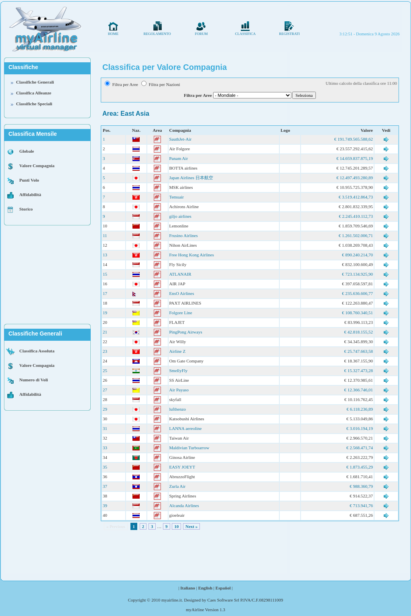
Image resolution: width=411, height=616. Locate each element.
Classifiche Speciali (34, 103)
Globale (26, 151)
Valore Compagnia (37, 165)
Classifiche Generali (35, 82)
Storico (26, 209)
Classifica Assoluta (37, 350)
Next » (191, 526)
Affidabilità (30, 194)
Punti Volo (29, 180)
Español (223, 587)
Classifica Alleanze (33, 92)
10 (176, 526)
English (205, 587)
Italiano (187, 587)
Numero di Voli (33, 379)
